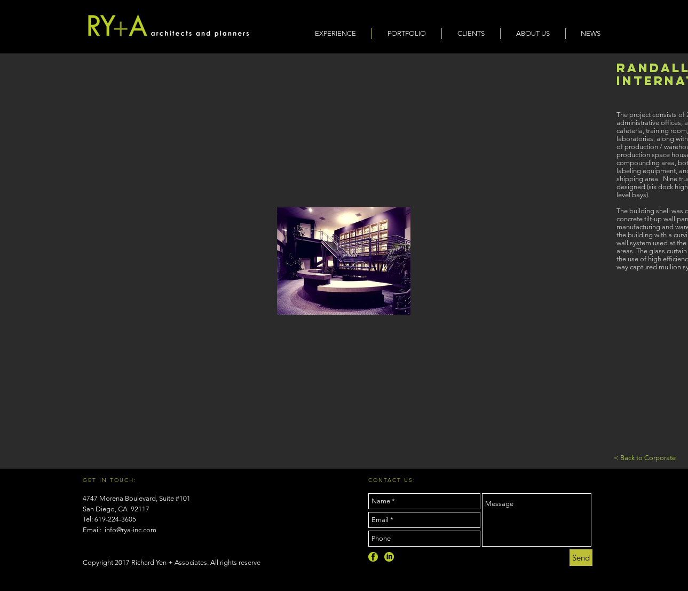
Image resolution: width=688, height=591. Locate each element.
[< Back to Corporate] (644, 458)
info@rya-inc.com (130, 530)
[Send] (581, 557)
